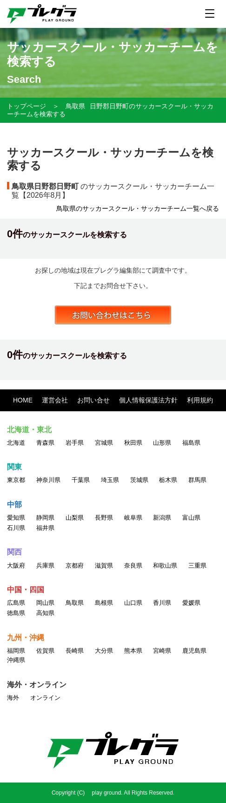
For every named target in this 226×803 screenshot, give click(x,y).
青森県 (45, 442)
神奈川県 (48, 479)
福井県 (45, 527)
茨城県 (139, 479)
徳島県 (16, 612)
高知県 (45, 612)
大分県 (104, 650)
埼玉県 (110, 479)
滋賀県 (104, 565)
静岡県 (45, 517)
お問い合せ (93, 400)
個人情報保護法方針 (148, 400)
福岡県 (16, 650)
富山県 (191, 517)
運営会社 (55, 400)
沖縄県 (16, 659)
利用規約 (200, 400)
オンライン (45, 697)
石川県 (16, 527)
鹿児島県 (194, 650)
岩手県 (75, 442)
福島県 (191, 442)
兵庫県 (45, 565)
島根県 (104, 602)
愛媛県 (191, 602)
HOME (23, 400)
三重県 (197, 565)
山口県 (133, 602)
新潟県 (162, 517)
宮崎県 (162, 650)
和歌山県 (165, 565)
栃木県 (168, 479)
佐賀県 (45, 650)
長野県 (104, 517)
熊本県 (133, 650)
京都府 (75, 565)
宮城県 (104, 442)
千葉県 (81, 479)
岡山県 (45, 602)
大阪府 (16, 565)
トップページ (26, 106)
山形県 (162, 442)
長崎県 (75, 650)
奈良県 (133, 565)
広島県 (16, 602)
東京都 (16, 479)
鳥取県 (75, 106)
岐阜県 (133, 517)
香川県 (162, 602)
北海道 (16, 442)
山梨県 (75, 517)
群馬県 (197, 479)
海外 (13, 697)
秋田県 (133, 442)
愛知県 (16, 517)
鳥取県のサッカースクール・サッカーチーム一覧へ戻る (137, 208)
